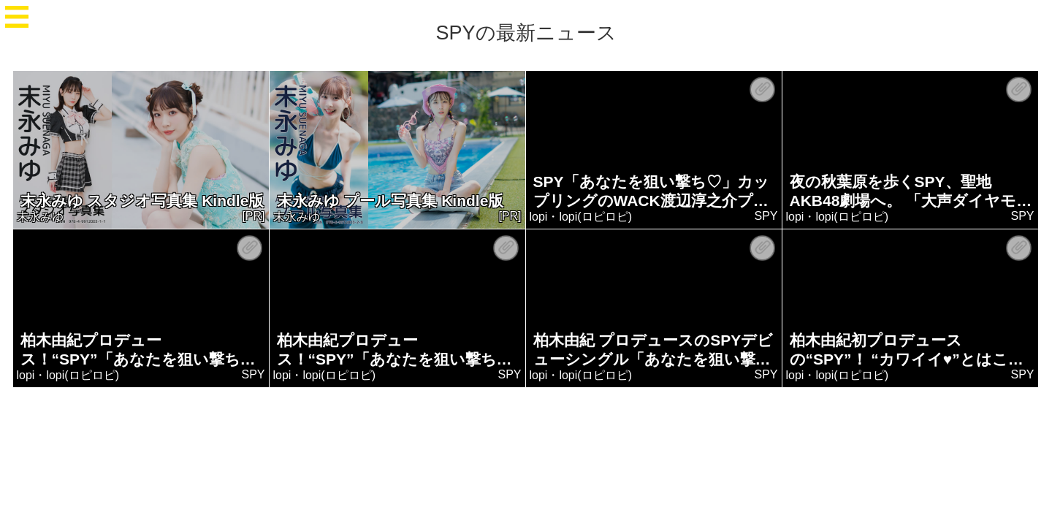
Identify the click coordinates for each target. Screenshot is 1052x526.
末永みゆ (40, 216)
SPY (766, 216)
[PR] (254, 216)
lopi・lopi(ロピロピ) (581, 216)
